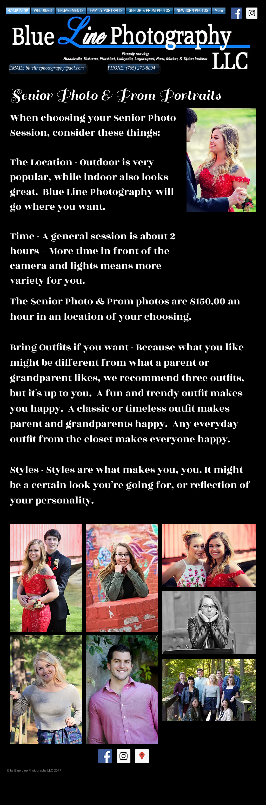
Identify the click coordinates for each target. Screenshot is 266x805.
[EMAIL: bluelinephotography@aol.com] (48, 68)
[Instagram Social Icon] (251, 13)
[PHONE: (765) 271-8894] (133, 68)
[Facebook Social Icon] (236, 13)
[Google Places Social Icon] (142, 756)
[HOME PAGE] (18, 11)
